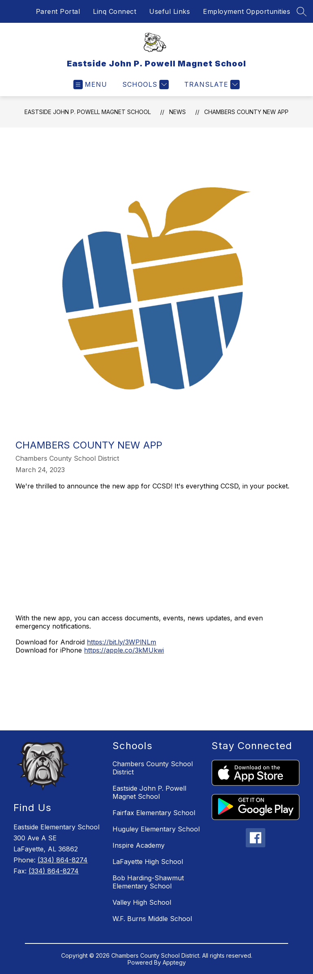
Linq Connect (114, 11)
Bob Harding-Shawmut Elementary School (148, 882)
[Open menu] (90, 84)
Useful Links (169, 11)
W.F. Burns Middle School (152, 919)
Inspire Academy (138, 845)
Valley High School (141, 902)
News (177, 111)
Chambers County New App (246, 111)
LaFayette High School (147, 861)
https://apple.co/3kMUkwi (124, 650)
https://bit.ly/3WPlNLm (121, 642)
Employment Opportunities (246, 11)
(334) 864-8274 (62, 860)
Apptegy (174, 962)
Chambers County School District (152, 768)
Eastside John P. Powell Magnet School (87, 111)
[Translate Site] (211, 84)
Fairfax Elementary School (153, 813)
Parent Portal (58, 11)
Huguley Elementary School (156, 829)
